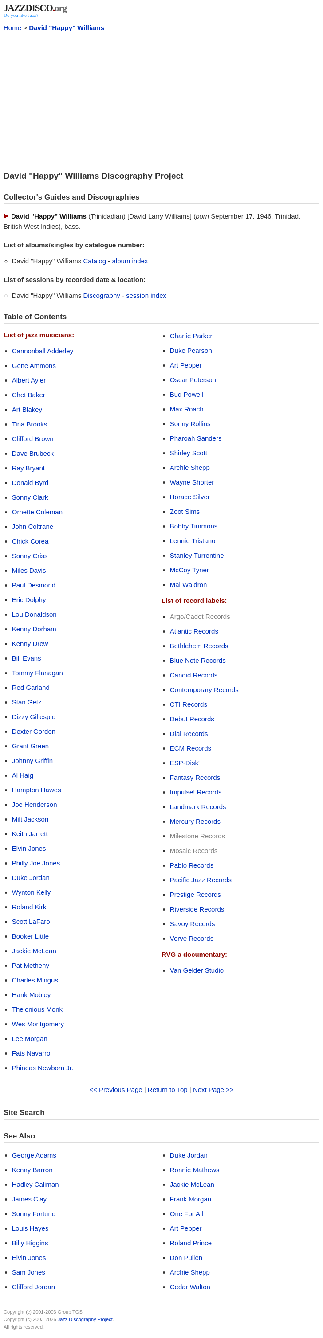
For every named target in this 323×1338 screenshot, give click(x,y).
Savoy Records (192, 923)
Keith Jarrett (30, 833)
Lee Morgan (29, 1038)
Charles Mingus (35, 980)
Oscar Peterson (193, 379)
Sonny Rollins (190, 423)
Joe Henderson (34, 804)
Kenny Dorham (34, 629)
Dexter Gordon (33, 731)
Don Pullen (186, 1257)
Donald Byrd (30, 482)
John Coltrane (32, 526)
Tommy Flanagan (37, 673)
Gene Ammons (34, 365)
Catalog (94, 261)
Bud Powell (186, 394)
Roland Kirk (29, 907)
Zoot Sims (185, 511)
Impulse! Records (196, 792)
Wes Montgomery (38, 1024)
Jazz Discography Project (85, 1319)
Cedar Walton (190, 1287)
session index (146, 295)
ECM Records (190, 748)
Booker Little (30, 936)
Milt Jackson (30, 819)
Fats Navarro (31, 1053)
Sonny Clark (30, 497)
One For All (186, 1213)
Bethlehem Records (199, 645)
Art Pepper (186, 365)
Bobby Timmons (194, 526)
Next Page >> (213, 1089)
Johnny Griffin (32, 760)
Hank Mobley (31, 994)
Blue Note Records (198, 660)
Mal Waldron (188, 584)
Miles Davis (29, 570)
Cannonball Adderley (42, 351)
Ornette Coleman (37, 512)
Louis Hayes (30, 1228)
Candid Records (194, 675)
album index (130, 261)
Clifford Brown (33, 438)
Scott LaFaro (31, 921)
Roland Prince (191, 1243)
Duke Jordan (31, 877)
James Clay (29, 1199)
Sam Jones (28, 1272)
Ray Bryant (28, 468)
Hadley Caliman (35, 1184)
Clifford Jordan (33, 1287)
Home (12, 27)
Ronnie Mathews (195, 1170)
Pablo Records (191, 865)
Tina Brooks (29, 424)
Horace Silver (190, 497)
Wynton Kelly (31, 892)
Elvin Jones (29, 848)
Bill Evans (26, 658)
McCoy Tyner (189, 570)
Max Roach (187, 409)
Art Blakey (27, 409)
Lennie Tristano (193, 540)
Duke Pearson (191, 350)
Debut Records (192, 719)
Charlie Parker (191, 336)
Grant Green (30, 746)
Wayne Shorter (192, 482)
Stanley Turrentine (197, 555)
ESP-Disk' (185, 763)
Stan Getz (27, 702)
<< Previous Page (115, 1089)
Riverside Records (197, 909)
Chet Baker (28, 395)
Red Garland (31, 687)
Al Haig (22, 775)
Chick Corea (30, 541)
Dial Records (189, 733)
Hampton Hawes (36, 790)
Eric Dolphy (29, 599)
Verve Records (191, 938)
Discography (101, 295)
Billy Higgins (30, 1243)
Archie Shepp (190, 467)
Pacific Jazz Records (201, 880)
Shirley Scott (188, 453)
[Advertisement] (161, 100)
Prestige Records (195, 894)
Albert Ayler (29, 380)
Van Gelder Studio (197, 970)
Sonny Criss (30, 555)
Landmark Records (198, 806)
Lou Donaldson (34, 614)
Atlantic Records (194, 631)
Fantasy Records (195, 777)
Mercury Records (195, 821)
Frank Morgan (190, 1199)
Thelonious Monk (37, 1009)
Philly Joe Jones (36, 863)
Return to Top (168, 1089)
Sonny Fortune (33, 1213)
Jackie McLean (34, 951)
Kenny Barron (32, 1170)
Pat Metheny (30, 965)
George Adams (34, 1155)
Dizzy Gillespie (33, 716)
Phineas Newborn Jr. (42, 1068)
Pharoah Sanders (196, 438)
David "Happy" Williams (66, 27)
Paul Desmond (33, 585)
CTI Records (188, 704)
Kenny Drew (30, 643)
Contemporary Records (204, 689)
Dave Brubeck (33, 453)
